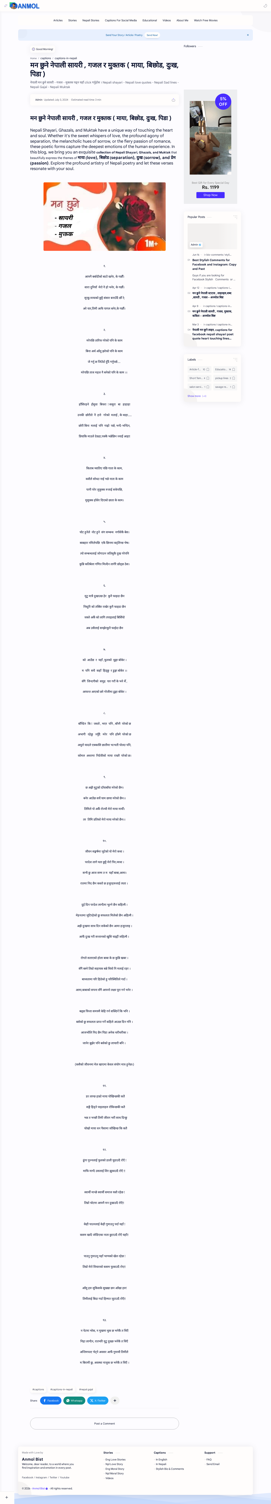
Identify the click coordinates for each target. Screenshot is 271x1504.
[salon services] (207, 388)
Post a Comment (111, 1425)
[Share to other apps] (122, 1402)
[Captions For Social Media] (128, 22)
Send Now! (159, 37)
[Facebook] (34, 1479)
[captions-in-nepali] (235, 289)
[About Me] (190, 22)
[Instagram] (48, 1479)
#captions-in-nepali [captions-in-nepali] (68, 1391)
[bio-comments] (222, 256)
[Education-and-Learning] (232, 371)
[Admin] (45, 101)
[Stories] (80, 22)
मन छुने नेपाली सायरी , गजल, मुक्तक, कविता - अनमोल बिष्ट (219, 315)
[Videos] (174, 22)
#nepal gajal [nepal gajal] (93, 1391)
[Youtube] (72, 1479)
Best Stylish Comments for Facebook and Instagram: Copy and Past (221, 266)
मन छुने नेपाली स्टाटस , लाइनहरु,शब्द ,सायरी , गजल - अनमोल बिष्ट (218, 297)
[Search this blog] (79, 6)
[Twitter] (61, 1479)
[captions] (219, 289)
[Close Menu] (256, 37)
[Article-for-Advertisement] (207, 371)
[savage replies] (232, 388)
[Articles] (65, 22)
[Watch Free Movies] (213, 22)
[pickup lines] (232, 380)
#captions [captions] (45, 1391)
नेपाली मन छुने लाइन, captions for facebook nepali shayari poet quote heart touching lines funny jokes (219, 336)
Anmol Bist (47, 1490)
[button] (264, 6)
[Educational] (157, 22)
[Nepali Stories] (98, 22)
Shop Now (218, 197)
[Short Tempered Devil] (207, 380)
